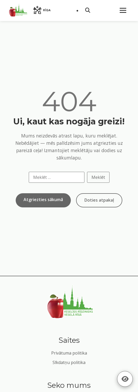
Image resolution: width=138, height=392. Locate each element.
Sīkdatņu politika (69, 362)
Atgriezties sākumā (43, 199)
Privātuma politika (69, 353)
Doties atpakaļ (99, 200)
